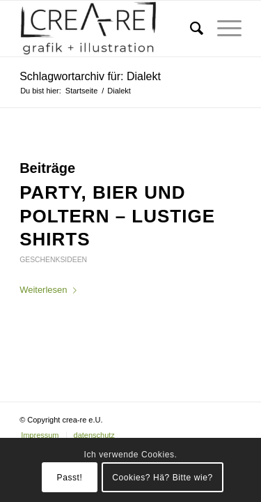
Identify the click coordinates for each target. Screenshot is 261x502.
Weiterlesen (50, 289)
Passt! (70, 477)
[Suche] (189, 28)
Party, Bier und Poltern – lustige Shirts (117, 216)
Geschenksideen (53, 260)
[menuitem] (189, 28)
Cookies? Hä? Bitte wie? (162, 477)
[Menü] (222, 28)
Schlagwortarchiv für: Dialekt (90, 76)
